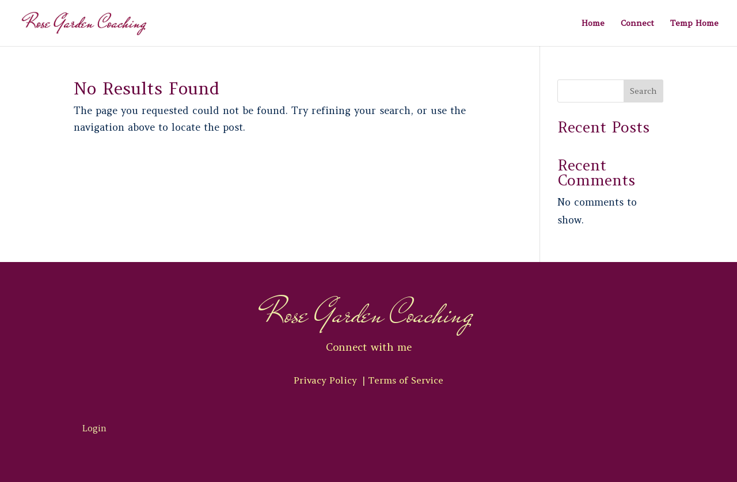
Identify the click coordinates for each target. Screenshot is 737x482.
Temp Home (694, 23)
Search (643, 91)
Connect (637, 23)
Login (94, 428)
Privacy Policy (327, 380)
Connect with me (369, 347)
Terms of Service (405, 380)
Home (593, 23)
